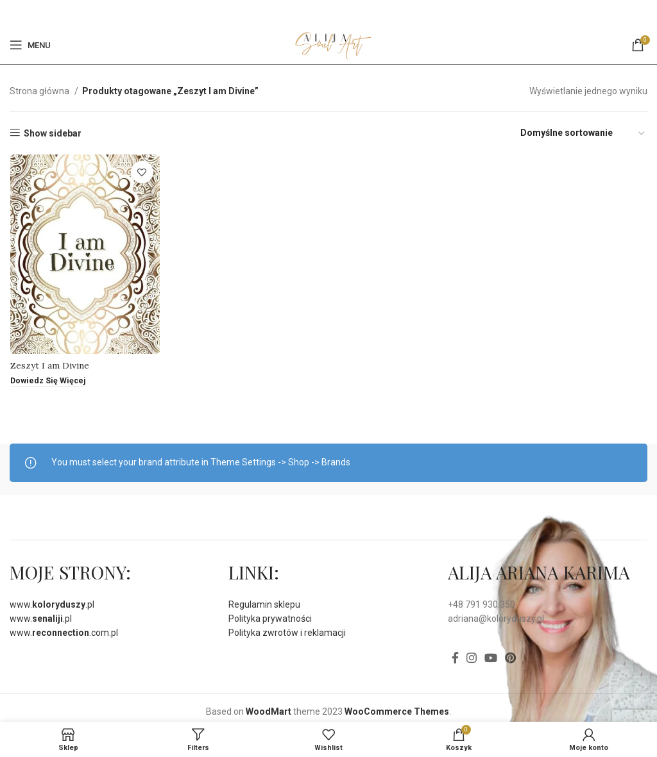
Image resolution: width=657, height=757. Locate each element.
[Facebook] (320, 12)
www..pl (52, 604)
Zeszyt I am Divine (49, 366)
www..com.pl (64, 633)
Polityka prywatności (270, 618)
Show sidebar (52, 133)
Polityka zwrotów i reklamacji (287, 633)
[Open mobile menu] (30, 45)
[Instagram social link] (472, 657)
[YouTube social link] (491, 657)
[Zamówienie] (583, 133)
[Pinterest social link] (335, 12)
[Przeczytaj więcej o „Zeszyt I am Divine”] (48, 382)
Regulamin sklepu (264, 604)
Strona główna (40, 91)
